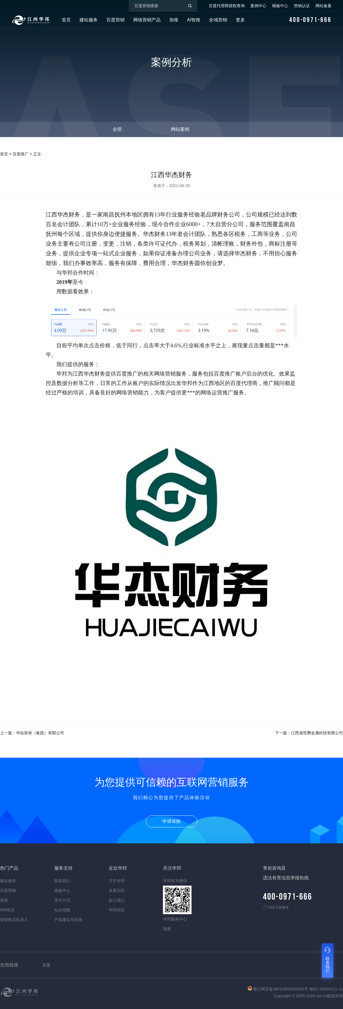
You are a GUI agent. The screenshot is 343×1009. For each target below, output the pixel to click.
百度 (46, 965)
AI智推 (193, 19)
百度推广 (21, 154)
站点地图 (62, 910)
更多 (240, 19)
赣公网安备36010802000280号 (278, 989)
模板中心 (280, 5)
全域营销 (218, 19)
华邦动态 (117, 910)
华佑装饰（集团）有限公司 (40, 733)
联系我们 (62, 880)
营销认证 (302, 5)
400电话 (7, 910)
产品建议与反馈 (68, 919)
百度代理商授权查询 (227, 5)
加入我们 (117, 900)
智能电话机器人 (14, 919)
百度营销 (115, 19)
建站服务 (88, 19)
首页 (66, 19)
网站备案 (324, 5)
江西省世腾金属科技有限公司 (317, 733)
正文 (37, 154)
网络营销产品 (147, 19)
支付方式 (62, 900)
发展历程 (117, 890)
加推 (173, 19)
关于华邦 (117, 880)
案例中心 (258, 5)
